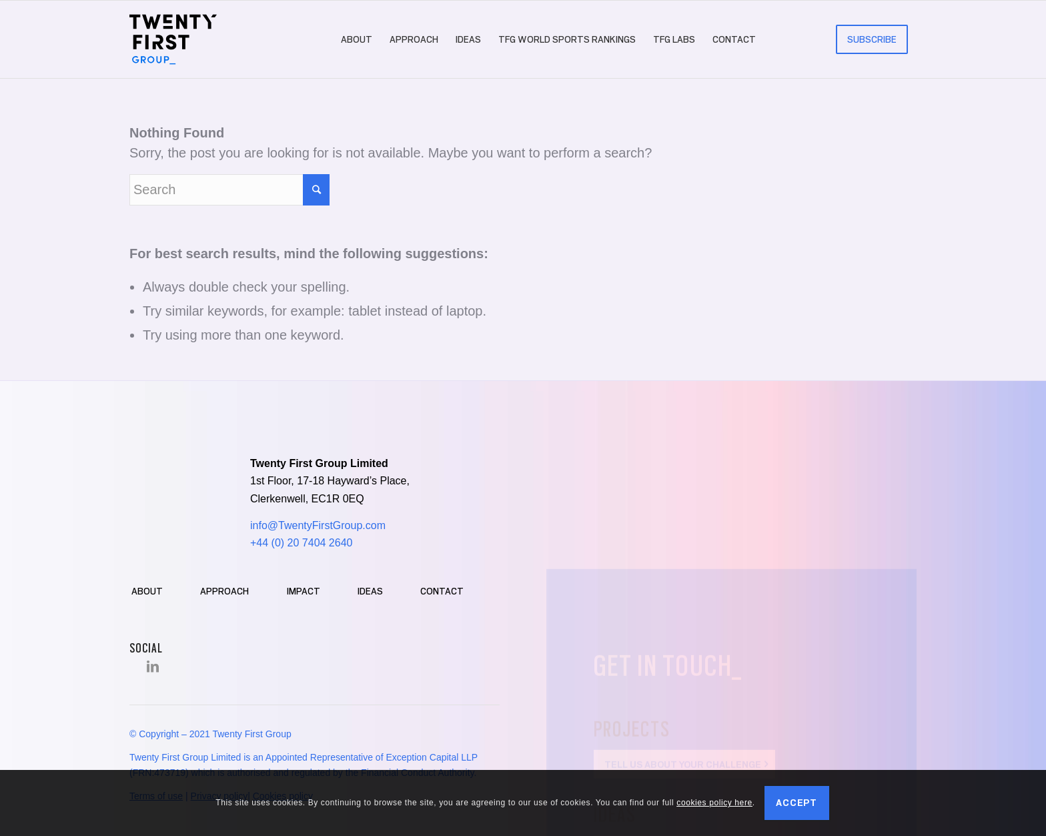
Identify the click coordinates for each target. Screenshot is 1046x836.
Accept (796, 802)
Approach (224, 591)
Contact (442, 591)
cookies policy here (714, 802)
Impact (303, 591)
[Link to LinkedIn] (153, 667)
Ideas (370, 591)
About (147, 591)
